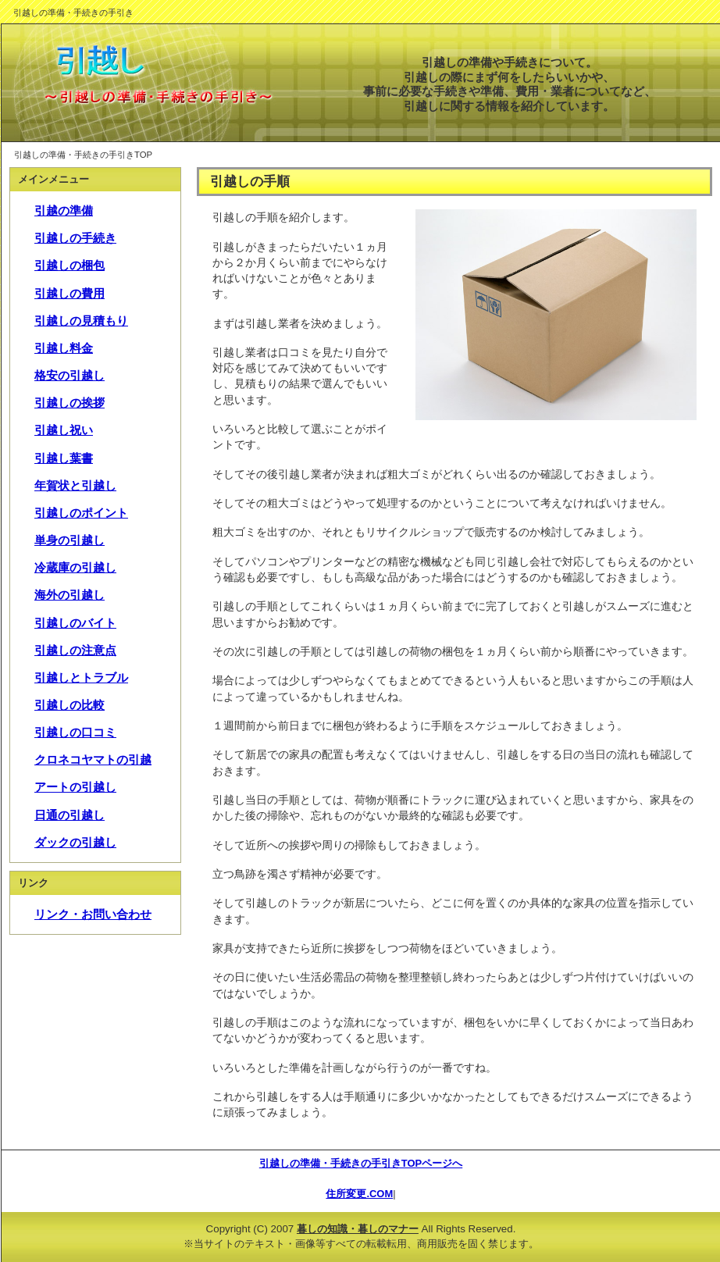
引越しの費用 (69, 293)
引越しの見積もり (81, 320)
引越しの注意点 (75, 650)
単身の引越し (69, 540)
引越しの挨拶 (69, 402)
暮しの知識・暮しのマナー (358, 1229)
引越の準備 (63, 210)
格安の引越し (69, 375)
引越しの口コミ (75, 732)
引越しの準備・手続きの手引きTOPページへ (360, 1163)
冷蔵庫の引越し (75, 567)
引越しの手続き (75, 237)
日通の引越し (69, 815)
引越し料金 (63, 348)
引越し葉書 (63, 458)
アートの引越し (75, 786)
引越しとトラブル (81, 677)
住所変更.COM (359, 1194)
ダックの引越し (75, 842)
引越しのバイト (75, 622)
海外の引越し (69, 594)
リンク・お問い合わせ (92, 914)
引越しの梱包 (69, 265)
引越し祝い (63, 430)
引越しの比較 (69, 704)
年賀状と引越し (75, 485)
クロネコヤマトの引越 (92, 759)
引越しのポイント (81, 512)
